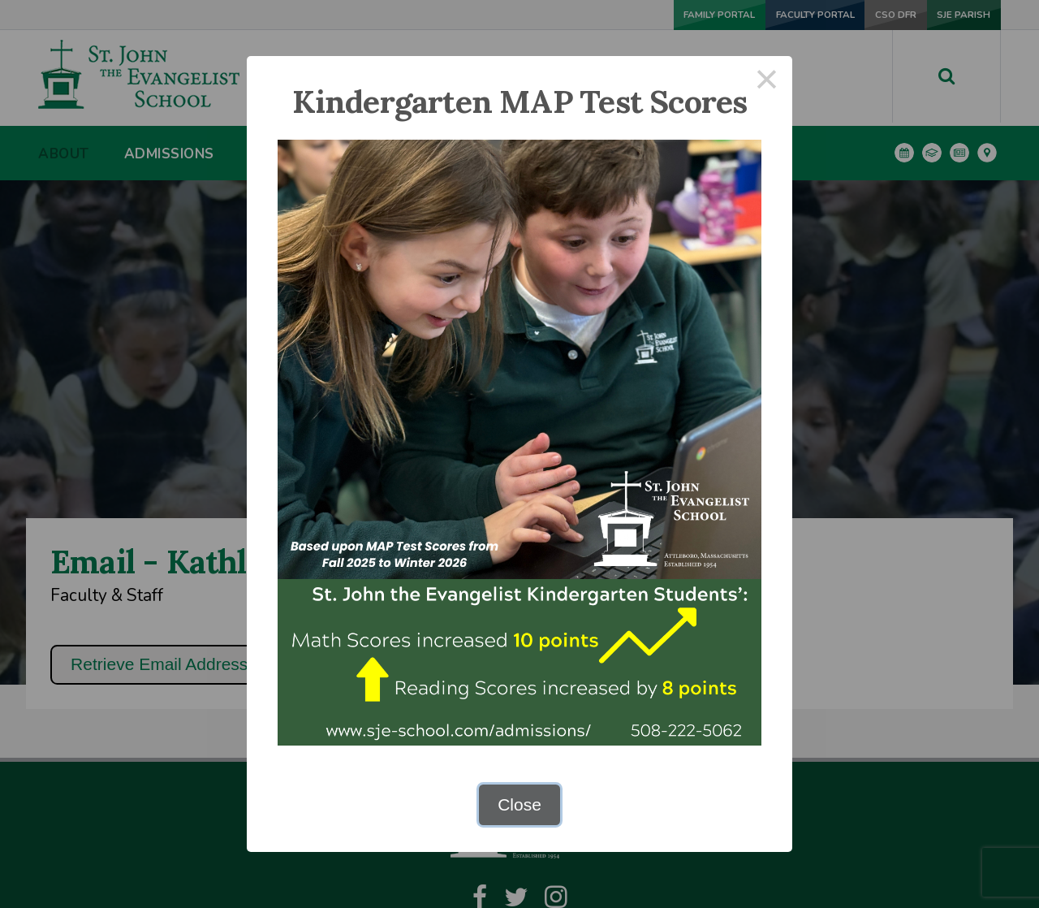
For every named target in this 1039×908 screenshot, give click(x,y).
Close (519, 804)
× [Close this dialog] (767, 81)
